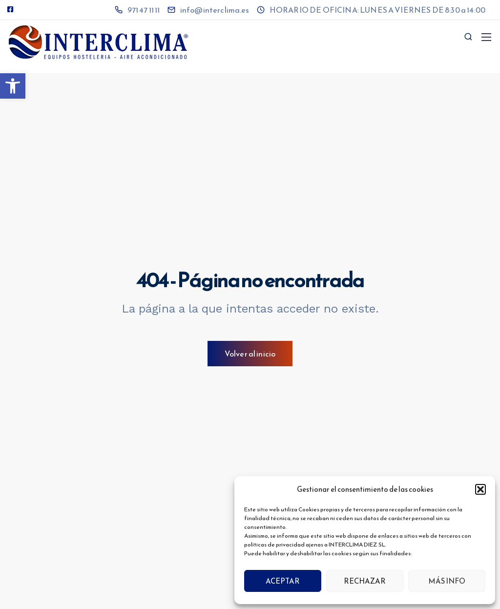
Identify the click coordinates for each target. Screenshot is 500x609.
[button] (12, 86)
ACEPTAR (283, 581)
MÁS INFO (446, 581)
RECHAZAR (365, 581)
